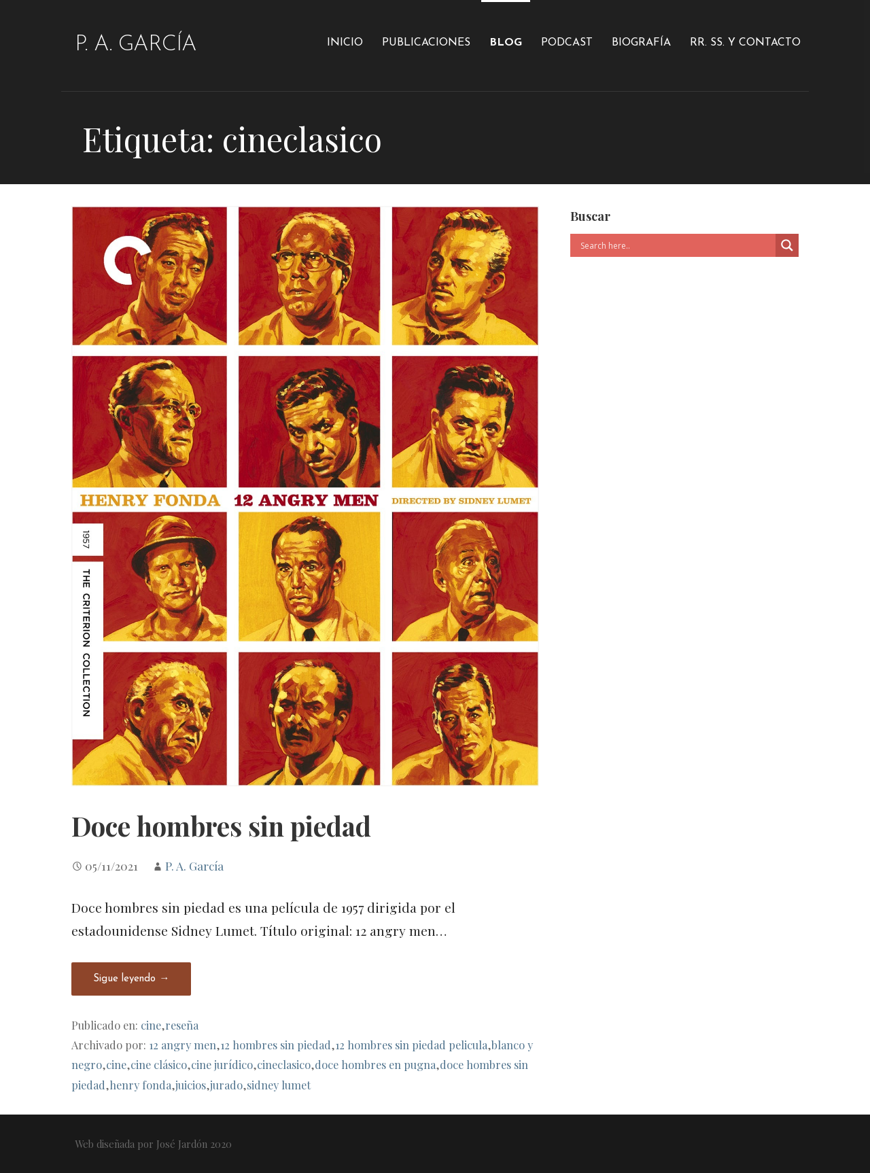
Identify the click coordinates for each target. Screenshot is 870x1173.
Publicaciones (426, 42)
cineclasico (284, 1064)
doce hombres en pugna (375, 1064)
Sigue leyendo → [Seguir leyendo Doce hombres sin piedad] (131, 979)
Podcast (567, 42)
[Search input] (676, 245)
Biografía (641, 42)
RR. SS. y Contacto (745, 42)
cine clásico (158, 1064)
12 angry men (182, 1044)
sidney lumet (279, 1084)
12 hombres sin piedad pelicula (411, 1044)
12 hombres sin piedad (275, 1044)
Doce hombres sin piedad (221, 825)
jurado (226, 1084)
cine (151, 1024)
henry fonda (140, 1084)
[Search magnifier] (787, 245)
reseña (181, 1024)
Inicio (345, 42)
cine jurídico (222, 1064)
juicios (190, 1084)
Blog (505, 42)
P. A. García (135, 45)
